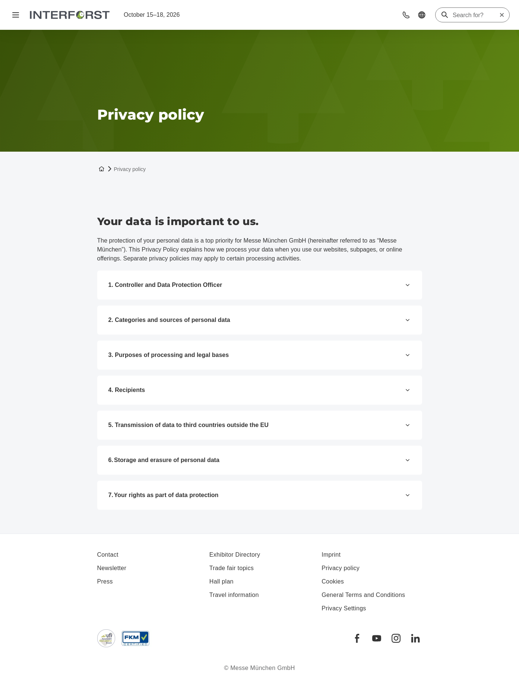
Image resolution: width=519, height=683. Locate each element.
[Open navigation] (15, 15)
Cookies (333, 581)
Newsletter (112, 568)
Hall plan (221, 581)
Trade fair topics (231, 568)
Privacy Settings (344, 608)
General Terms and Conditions (363, 595)
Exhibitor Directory (234, 554)
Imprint (331, 554)
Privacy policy (341, 568)
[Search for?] (476, 15)
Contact (107, 554)
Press (105, 581)
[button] (406, 15)
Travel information (234, 595)
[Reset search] (501, 14)
